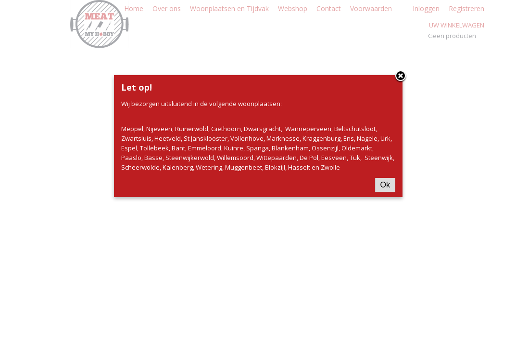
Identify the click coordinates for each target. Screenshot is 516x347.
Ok (385, 185)
